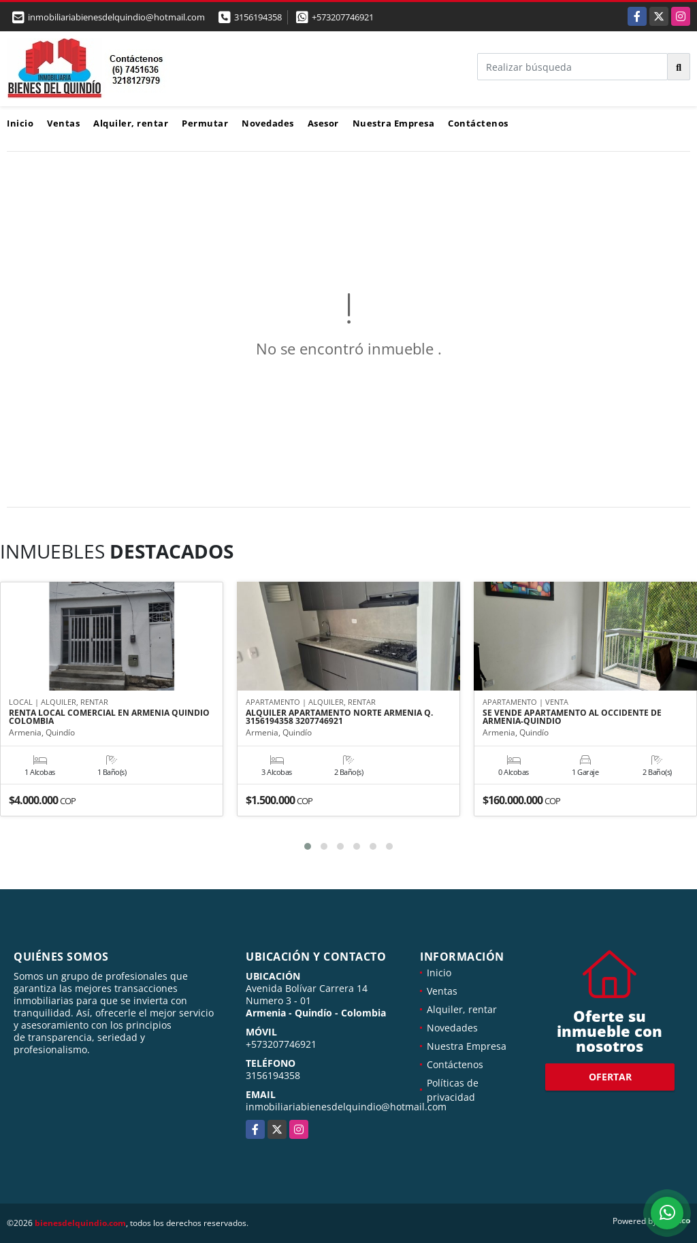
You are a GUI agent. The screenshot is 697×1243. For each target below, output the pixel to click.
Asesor (323, 123)
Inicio (20, 123)
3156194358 (258, 17)
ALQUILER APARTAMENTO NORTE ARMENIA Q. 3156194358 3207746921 (339, 718)
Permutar (205, 123)
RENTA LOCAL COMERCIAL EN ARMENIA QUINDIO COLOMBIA (109, 718)
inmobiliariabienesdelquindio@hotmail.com (346, 1106)
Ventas (63, 123)
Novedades (268, 123)
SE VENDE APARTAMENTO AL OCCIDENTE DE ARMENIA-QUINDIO (572, 718)
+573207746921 (343, 17)
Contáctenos (478, 123)
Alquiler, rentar (130, 123)
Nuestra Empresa (394, 123)
